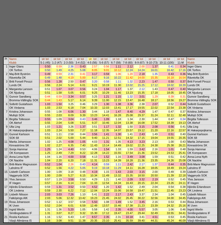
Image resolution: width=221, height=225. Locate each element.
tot (47, 58)
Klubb (12, 62)
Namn (13, 58)
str (43, 58)
